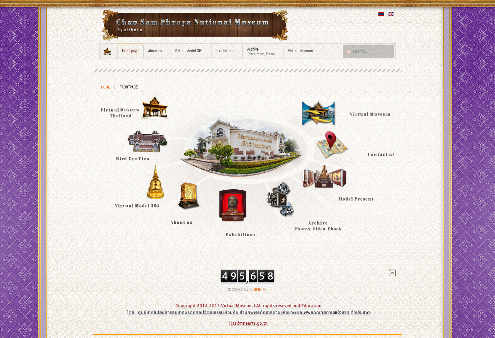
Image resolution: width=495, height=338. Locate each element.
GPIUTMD (261, 289)
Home (105, 87)
